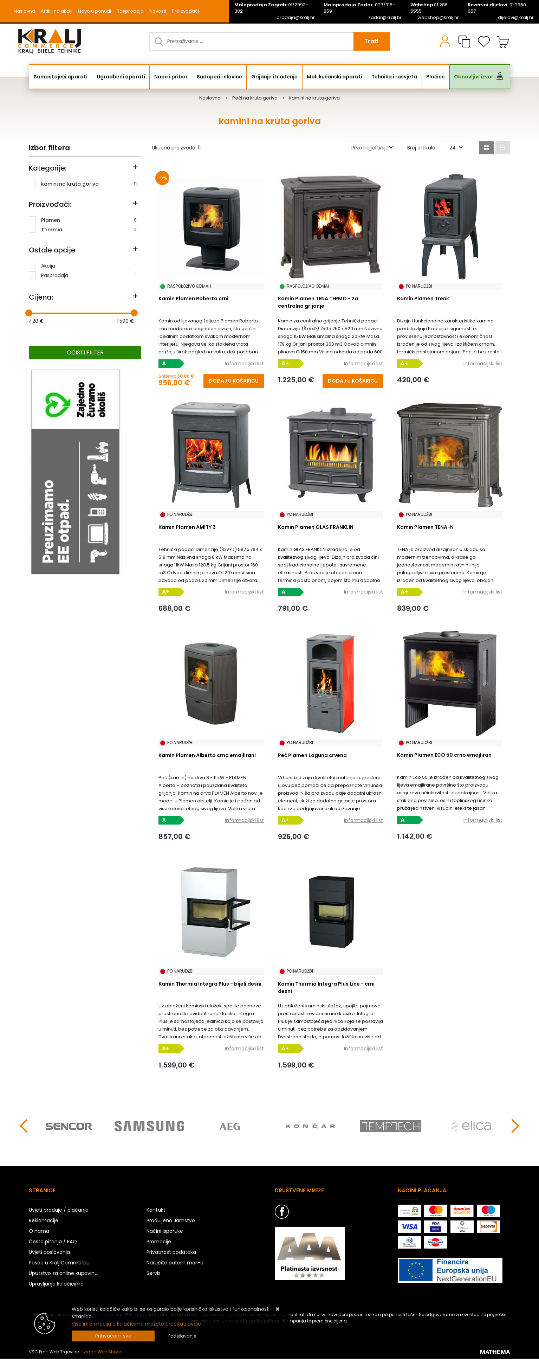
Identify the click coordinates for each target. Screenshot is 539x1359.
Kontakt (156, 1210)
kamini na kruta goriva (89, 183)
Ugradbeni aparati (121, 76)
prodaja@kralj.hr (296, 17)
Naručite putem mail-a (175, 1263)
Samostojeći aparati (60, 76)
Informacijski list (244, 363)
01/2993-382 (271, 8)
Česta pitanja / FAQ (53, 1241)
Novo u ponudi (94, 11)
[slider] (28, 312)
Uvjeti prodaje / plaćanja (59, 1210)
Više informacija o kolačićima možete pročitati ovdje (136, 1323)
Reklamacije (43, 1220)
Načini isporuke (165, 1231)
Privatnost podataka (171, 1252)
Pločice (435, 76)
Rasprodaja (130, 11)
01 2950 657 (497, 8)
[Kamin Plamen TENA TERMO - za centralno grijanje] (353, 381)
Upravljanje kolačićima (56, 1284)
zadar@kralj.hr (385, 17)
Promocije (159, 1241)
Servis (154, 1273)
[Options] (182, 1336)
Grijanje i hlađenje (274, 76)
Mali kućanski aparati (334, 76)
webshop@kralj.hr (438, 17)
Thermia (89, 229)
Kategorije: (47, 168)
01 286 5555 (429, 8)
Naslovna (24, 11)
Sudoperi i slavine (219, 76)
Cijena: (41, 297)
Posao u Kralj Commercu (59, 1263)
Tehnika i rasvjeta (394, 76)
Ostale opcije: (53, 250)
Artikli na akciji (56, 11)
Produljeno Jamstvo (171, 1220)
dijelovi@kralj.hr (516, 17)
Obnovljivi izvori (474, 76)
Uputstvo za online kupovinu (63, 1273)
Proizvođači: (50, 204)
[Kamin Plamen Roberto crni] (233, 381)
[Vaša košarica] (503, 41)
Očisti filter (85, 352)
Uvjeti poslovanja (49, 1252)
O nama (39, 1231)
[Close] (113, 1336)
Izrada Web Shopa (103, 1352)
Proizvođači (185, 11)
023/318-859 (359, 8)
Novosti (157, 11)
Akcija (89, 265)
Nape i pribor (171, 76)
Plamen (89, 220)
